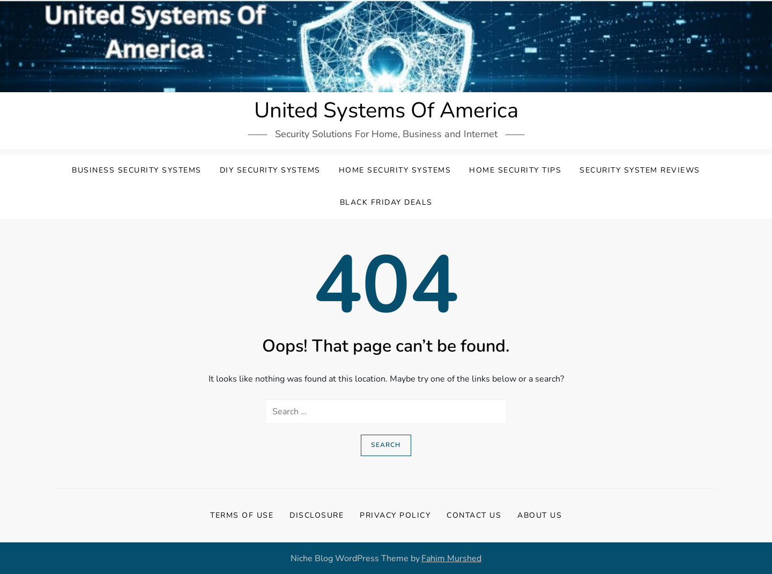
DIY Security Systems (270, 170)
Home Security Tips (515, 170)
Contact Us (474, 515)
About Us (539, 515)
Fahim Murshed (451, 558)
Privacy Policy (395, 515)
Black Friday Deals (386, 202)
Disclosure (317, 515)
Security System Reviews (640, 170)
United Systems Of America (386, 110)
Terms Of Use (241, 515)
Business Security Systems (137, 170)
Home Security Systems (395, 170)
